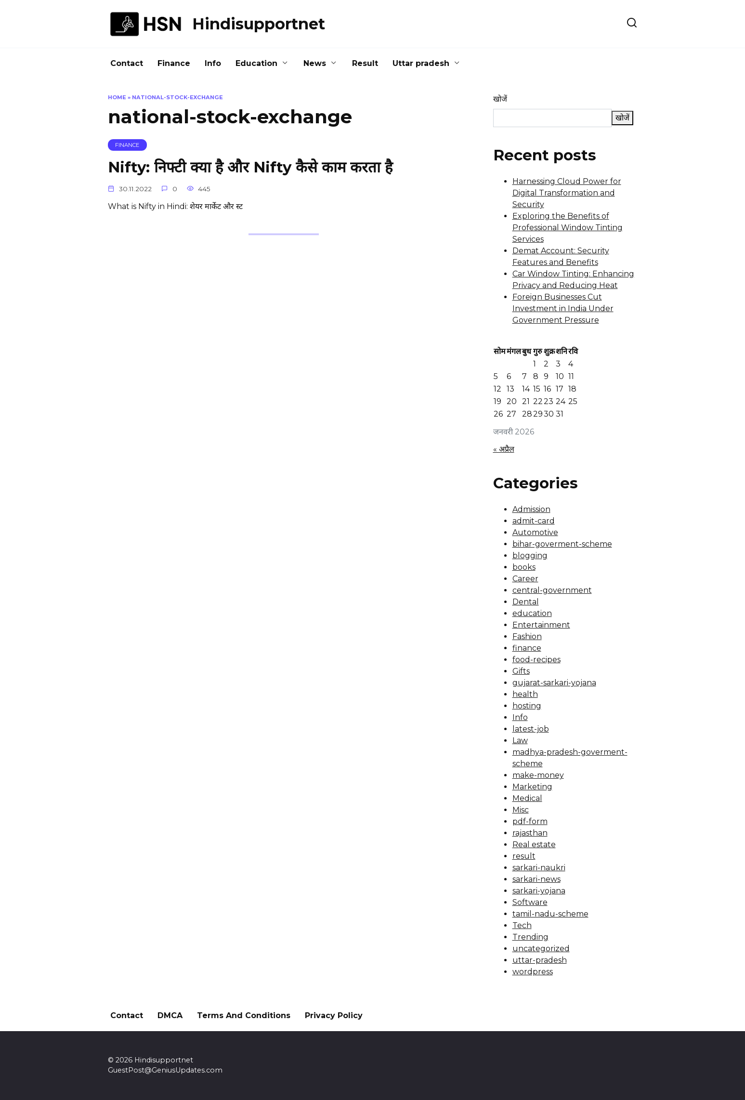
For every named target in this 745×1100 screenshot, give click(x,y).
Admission (531, 509)
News (314, 63)
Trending (530, 937)
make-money (538, 775)
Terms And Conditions (243, 1015)
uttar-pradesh (539, 960)
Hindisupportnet (258, 23)
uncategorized (541, 948)
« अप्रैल (503, 449)
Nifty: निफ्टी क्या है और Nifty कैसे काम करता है (254, 167)
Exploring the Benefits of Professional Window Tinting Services (567, 227)
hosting (526, 705)
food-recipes (536, 659)
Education (256, 63)
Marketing (532, 786)
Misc (520, 809)
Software (530, 902)
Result (365, 63)
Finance (173, 63)
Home (117, 97)
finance (526, 648)
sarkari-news (536, 879)
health (525, 694)
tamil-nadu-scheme (550, 913)
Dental (525, 601)
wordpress (532, 971)
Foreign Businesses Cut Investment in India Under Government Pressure (563, 308)
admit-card (533, 520)
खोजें (500, 99)
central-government (552, 590)
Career (525, 578)
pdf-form (530, 821)
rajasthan (530, 833)
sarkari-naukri (538, 867)
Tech (522, 925)
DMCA (170, 1015)
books (524, 567)
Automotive (535, 532)
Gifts (521, 671)
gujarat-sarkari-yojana (554, 682)
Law (520, 740)
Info (213, 63)
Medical (527, 798)
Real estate (534, 844)
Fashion (527, 636)
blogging (530, 555)
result (524, 856)
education (532, 613)
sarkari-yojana (538, 890)
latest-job (530, 728)
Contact (126, 63)
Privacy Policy (334, 1015)
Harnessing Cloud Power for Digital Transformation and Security (566, 193)
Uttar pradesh (420, 63)
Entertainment (541, 624)
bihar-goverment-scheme (562, 544)
